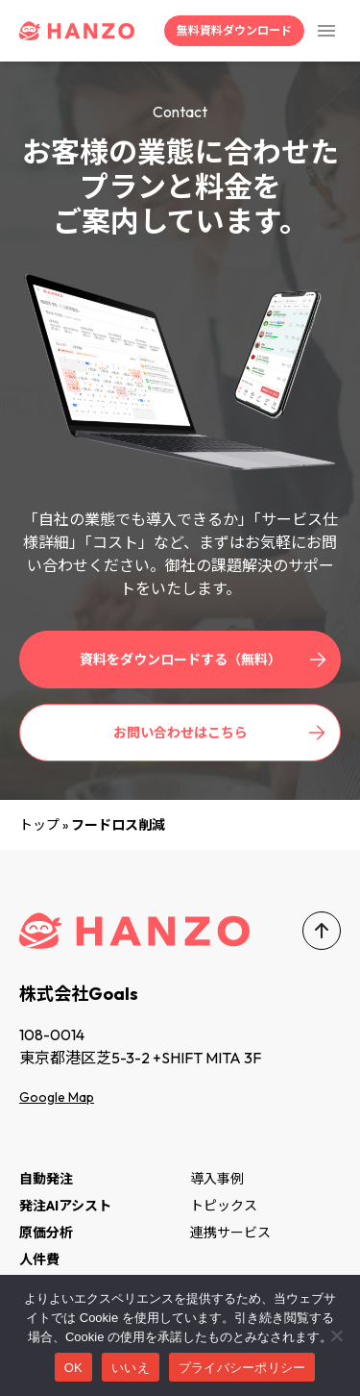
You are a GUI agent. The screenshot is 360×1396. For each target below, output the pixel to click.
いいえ (130, 1367)
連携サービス (230, 1232)
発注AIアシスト (65, 1205)
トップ (39, 825)
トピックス (223, 1205)
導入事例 (217, 1178)
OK (73, 1367)
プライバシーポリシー (242, 1367)
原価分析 (46, 1232)
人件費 (39, 1259)
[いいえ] (336, 1335)
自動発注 (46, 1178)
